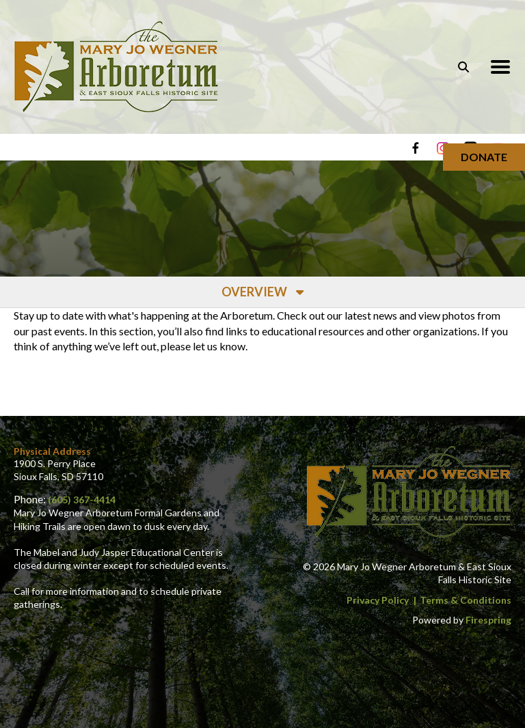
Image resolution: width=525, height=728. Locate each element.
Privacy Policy (378, 600)
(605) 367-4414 (82, 499)
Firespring (488, 620)
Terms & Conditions (465, 600)
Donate (484, 156)
